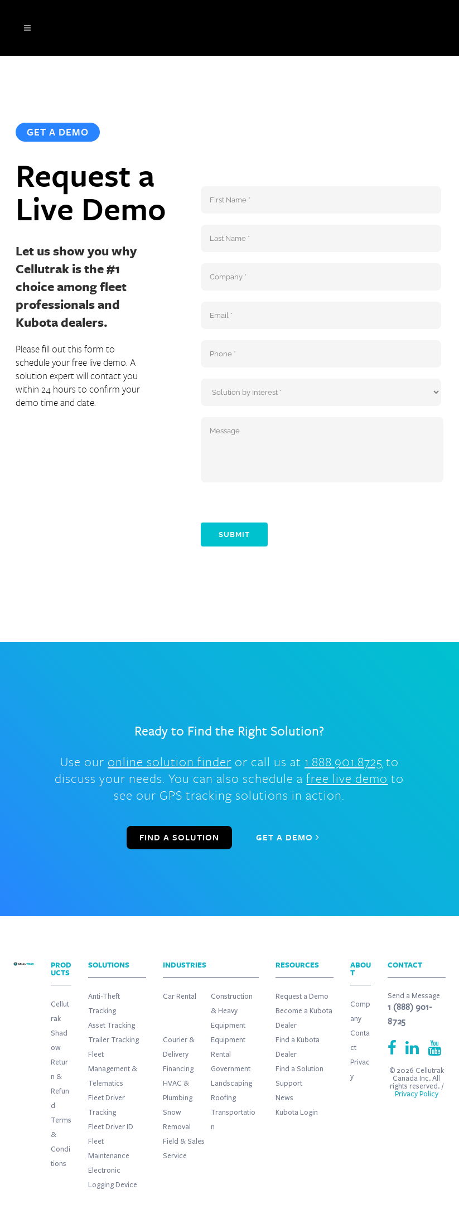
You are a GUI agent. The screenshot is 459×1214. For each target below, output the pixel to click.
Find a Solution (299, 1069)
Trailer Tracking (113, 1040)
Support (289, 1083)
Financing (178, 1069)
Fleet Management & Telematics (112, 1069)
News (284, 1098)
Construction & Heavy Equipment (232, 1011)
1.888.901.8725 (344, 761)
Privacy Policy (416, 1094)
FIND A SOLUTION (179, 837)
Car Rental (179, 996)
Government (230, 1069)
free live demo (347, 778)
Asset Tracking (111, 1025)
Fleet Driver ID (110, 1127)
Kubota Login (297, 1112)
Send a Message (414, 995)
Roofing (223, 1098)
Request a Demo (302, 996)
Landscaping (231, 1083)
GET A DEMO (288, 837)
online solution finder (169, 761)
